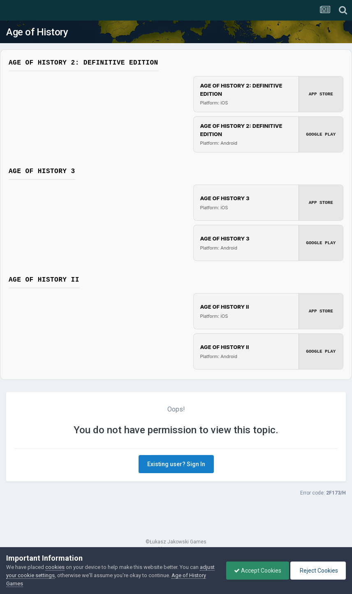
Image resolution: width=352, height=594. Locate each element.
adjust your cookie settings (38, 575)
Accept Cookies (255, 570)
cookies (55, 567)
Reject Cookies (317, 570)
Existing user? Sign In (176, 464)
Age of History (37, 32)
